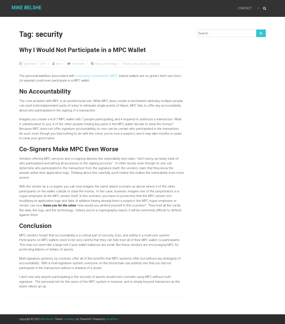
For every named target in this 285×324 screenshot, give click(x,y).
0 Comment (78, 63)
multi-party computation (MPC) (96, 76)
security (143, 63)
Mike (58, 63)
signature (154, 63)
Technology (110, 63)
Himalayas (69, 319)
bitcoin (99, 63)
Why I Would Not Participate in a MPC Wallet (82, 50)
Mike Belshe (27, 8)
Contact (245, 8)
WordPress (112, 319)
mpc (134, 63)
